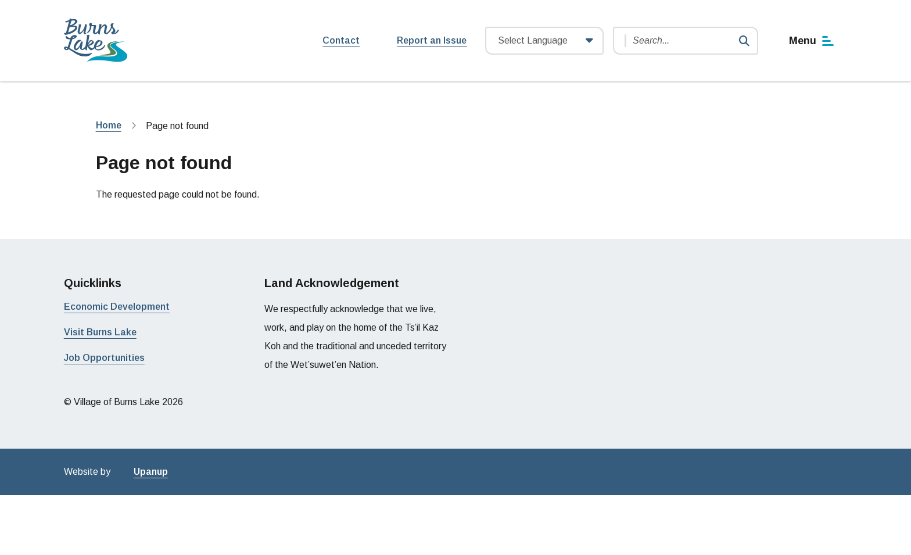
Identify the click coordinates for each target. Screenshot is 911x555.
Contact (341, 40)
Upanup (151, 472)
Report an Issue (432, 40)
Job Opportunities (104, 358)
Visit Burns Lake (100, 332)
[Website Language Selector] (544, 41)
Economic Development (117, 306)
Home (108, 125)
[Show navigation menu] (812, 41)
